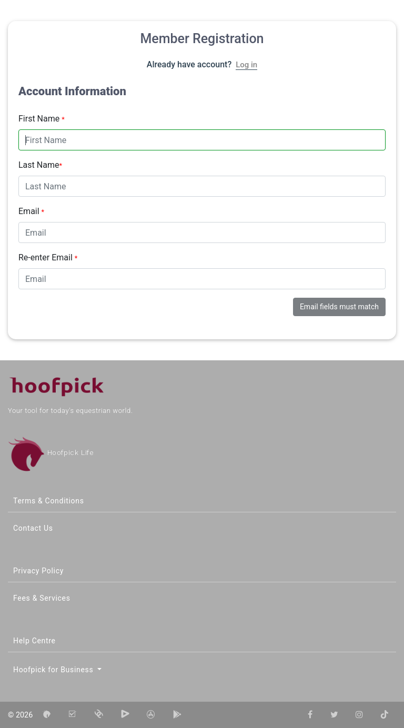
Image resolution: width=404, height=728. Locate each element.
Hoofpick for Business (54, 669)
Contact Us (33, 528)
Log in (246, 64)
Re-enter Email (47, 257)
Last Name (40, 165)
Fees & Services (41, 598)
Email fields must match (339, 306)
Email (31, 211)
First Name (41, 119)
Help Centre (34, 640)
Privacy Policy (38, 571)
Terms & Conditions (48, 501)
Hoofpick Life (51, 453)
